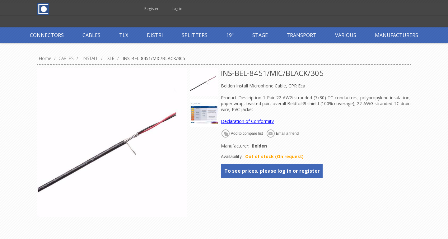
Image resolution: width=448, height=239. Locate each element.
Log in (177, 8)
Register (151, 8)
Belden (259, 146)
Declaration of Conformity (247, 121)
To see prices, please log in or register (272, 170)
